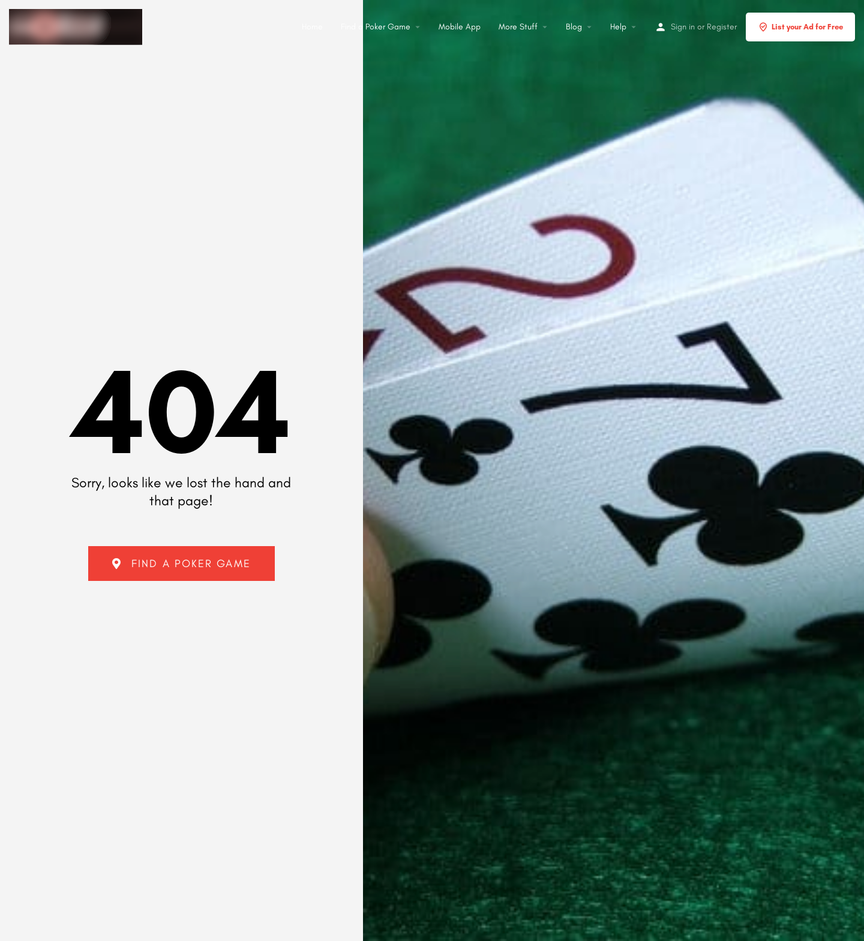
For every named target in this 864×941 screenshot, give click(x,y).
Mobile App (460, 27)
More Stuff (518, 27)
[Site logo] (77, 25)
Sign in (683, 27)
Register (722, 27)
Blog (574, 27)
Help (618, 27)
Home (312, 27)
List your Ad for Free (800, 27)
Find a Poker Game (375, 27)
